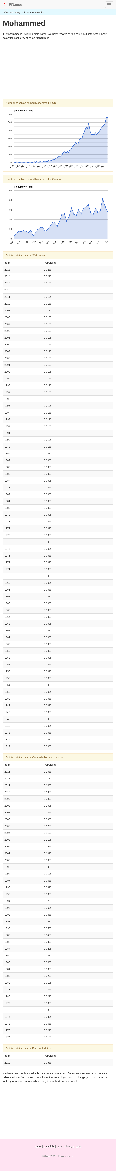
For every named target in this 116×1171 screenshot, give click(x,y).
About (38, 1146)
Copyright (49, 1146)
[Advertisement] (58, 73)
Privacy (68, 1146)
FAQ (59, 1146)
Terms (77, 1146)
